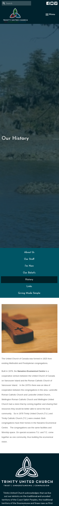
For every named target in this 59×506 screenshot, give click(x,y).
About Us (29, 252)
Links (29, 286)
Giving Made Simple (29, 293)
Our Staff (29, 259)
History (29, 279)
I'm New (29, 266)
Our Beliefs (29, 273)
